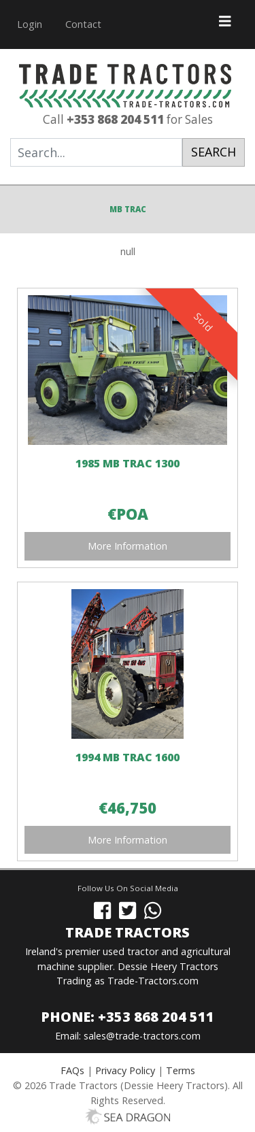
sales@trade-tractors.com (142, 1035)
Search (213, 152)
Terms (180, 1070)
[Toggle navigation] (225, 24)
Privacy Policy (125, 1070)
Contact (83, 24)
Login (29, 24)
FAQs (72, 1070)
